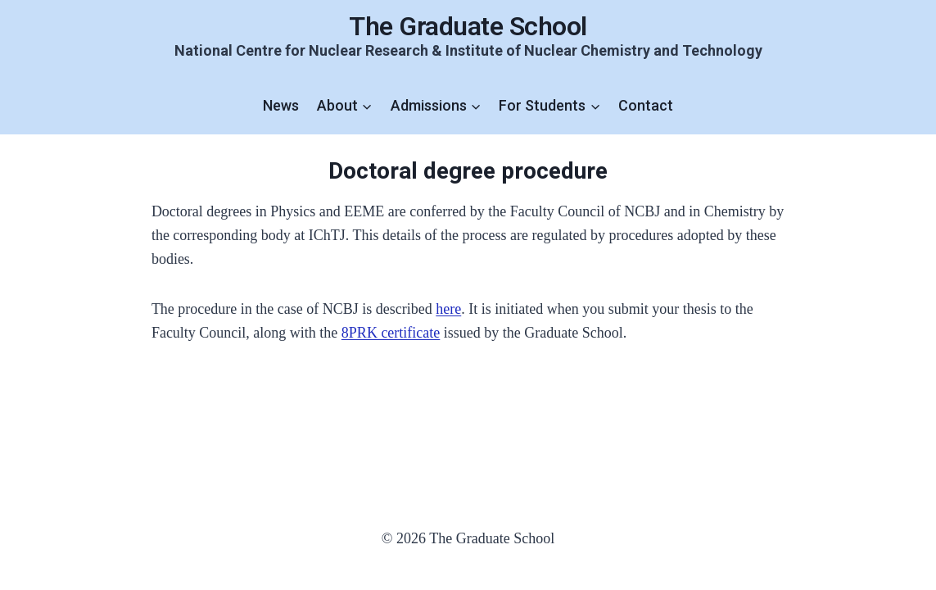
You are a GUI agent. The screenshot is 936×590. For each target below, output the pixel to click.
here (448, 309)
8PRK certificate (390, 332)
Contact (645, 105)
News (281, 105)
